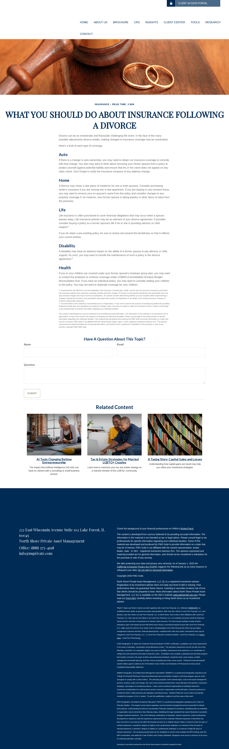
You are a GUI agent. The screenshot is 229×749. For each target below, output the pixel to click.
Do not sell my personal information (155, 561)
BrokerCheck (186, 520)
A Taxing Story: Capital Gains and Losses (175, 450)
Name (27, 335)
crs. (139, 629)
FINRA (190, 599)
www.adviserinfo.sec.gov (185, 586)
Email (120, 335)
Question (29, 356)
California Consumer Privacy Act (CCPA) (137, 558)
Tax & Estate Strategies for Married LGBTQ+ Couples (114, 452)
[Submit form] (32, 384)
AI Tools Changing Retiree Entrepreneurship (54, 452)
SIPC (196, 599)
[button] (99, 20)
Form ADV (131, 589)
